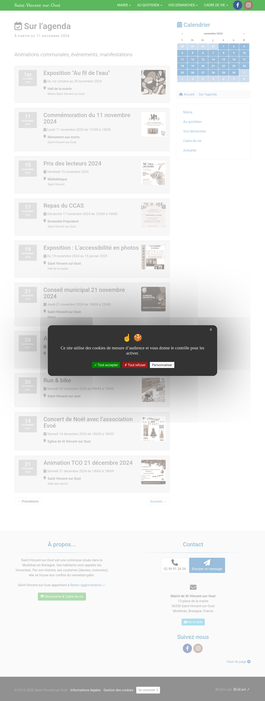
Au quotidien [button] (149, 5)
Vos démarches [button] (183, 5)
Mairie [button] (124, 5)
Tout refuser (135, 365)
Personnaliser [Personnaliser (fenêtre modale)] (162, 365)
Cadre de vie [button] (216, 5)
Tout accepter (106, 365)
